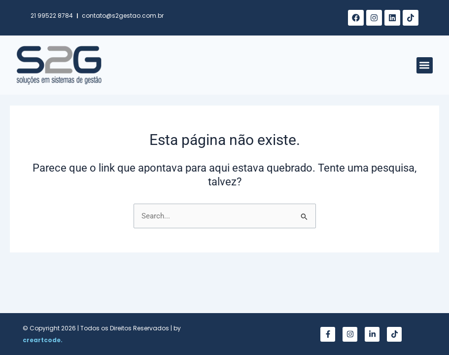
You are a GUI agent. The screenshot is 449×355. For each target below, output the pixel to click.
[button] (424, 65)
